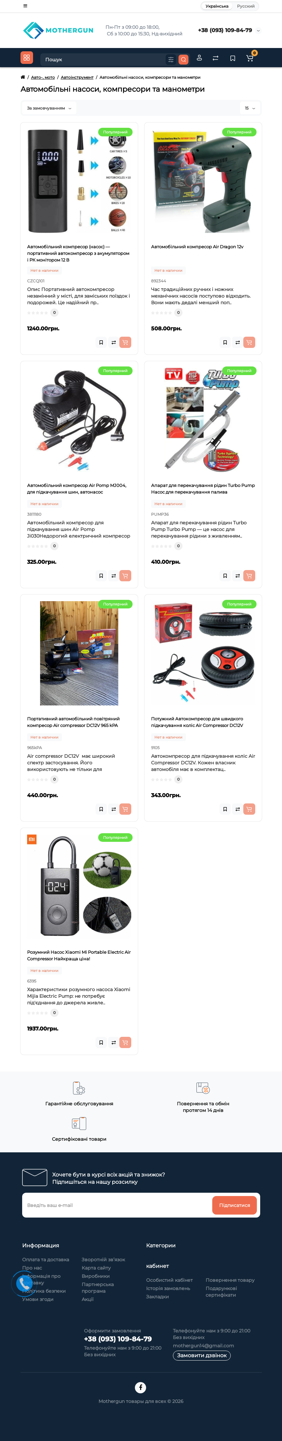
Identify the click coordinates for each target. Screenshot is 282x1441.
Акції (88, 1299)
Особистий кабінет (169, 1280)
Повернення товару (230, 1280)
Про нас (32, 1268)
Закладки (157, 1297)
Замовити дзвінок (201, 1355)
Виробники (96, 1276)
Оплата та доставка (45, 1260)
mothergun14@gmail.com (203, 1346)
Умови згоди (38, 1299)
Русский (246, 6)
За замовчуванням (49, 108)
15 (250, 108)
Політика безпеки (44, 1291)
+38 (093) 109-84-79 (225, 30)
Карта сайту (96, 1268)
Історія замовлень (168, 1288)
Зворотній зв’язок (103, 1260)
